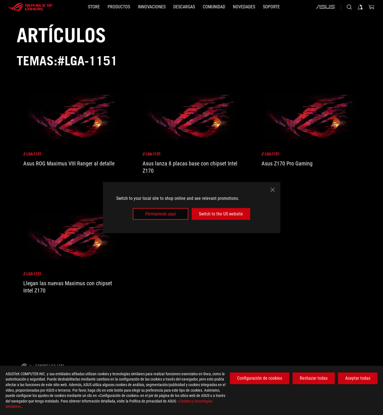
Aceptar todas (357, 378)
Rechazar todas (314, 378)
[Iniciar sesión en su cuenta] (360, 7)
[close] (272, 189)
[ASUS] (325, 7)
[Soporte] (271, 7)
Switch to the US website (221, 214)
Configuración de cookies (259, 378)
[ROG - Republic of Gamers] (30, 7)
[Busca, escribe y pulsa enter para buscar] (349, 7)
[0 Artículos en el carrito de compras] (371, 7)
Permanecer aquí (160, 214)
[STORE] (94, 7)
